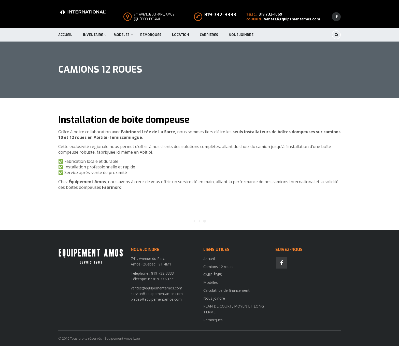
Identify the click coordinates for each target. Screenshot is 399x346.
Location (180, 35)
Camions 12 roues (218, 266)
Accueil (65, 35)
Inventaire (93, 35)
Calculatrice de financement (226, 290)
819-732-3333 (220, 15)
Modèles (122, 35)
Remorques (150, 35)
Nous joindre (241, 35)
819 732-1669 (270, 14)
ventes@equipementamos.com (292, 19)
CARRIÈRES (209, 35)
